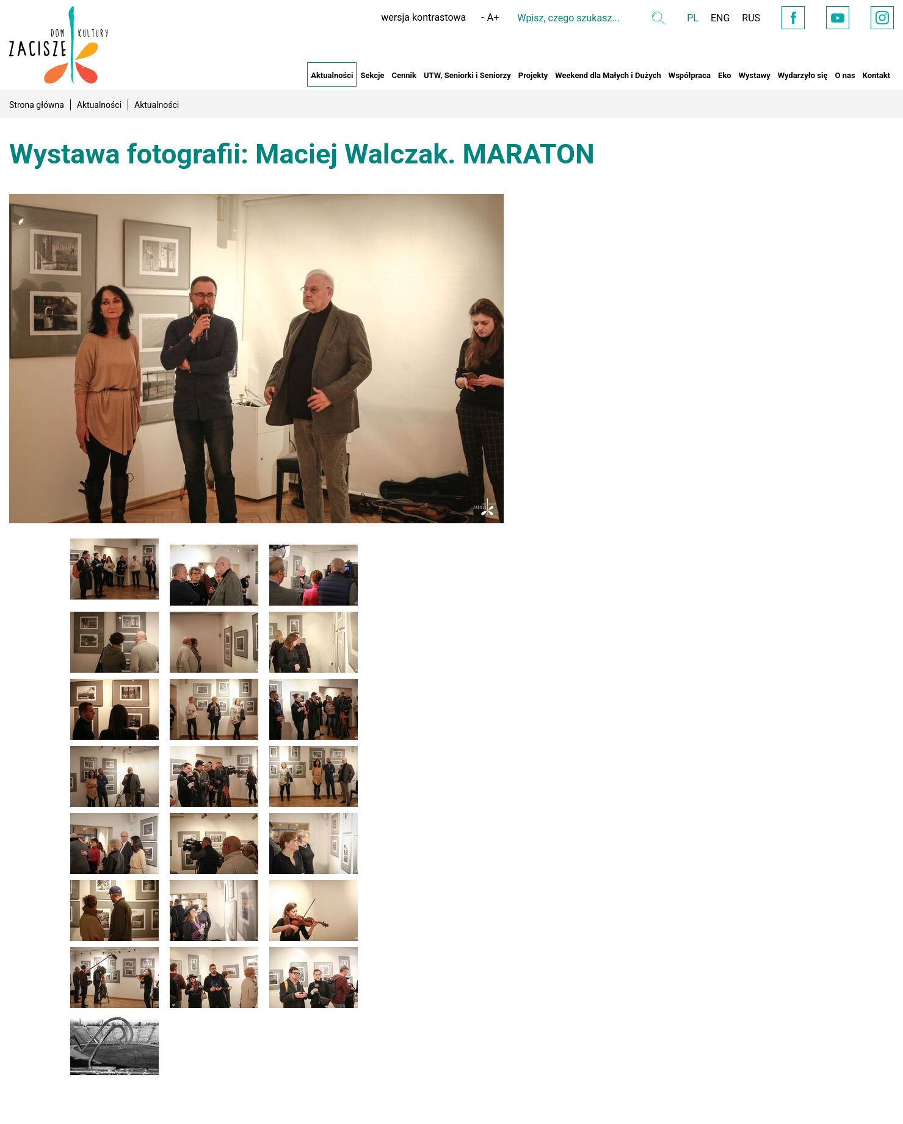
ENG (720, 18)
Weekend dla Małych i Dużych (608, 75)
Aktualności (332, 75)
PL (692, 18)
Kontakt (876, 75)
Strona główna (36, 105)
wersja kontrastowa (423, 17)
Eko (724, 75)
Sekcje (372, 75)
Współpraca (690, 75)
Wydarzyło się (803, 75)
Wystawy (755, 75)
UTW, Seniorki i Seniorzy (467, 75)
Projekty (533, 75)
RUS (751, 18)
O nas (845, 75)
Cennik (403, 75)
